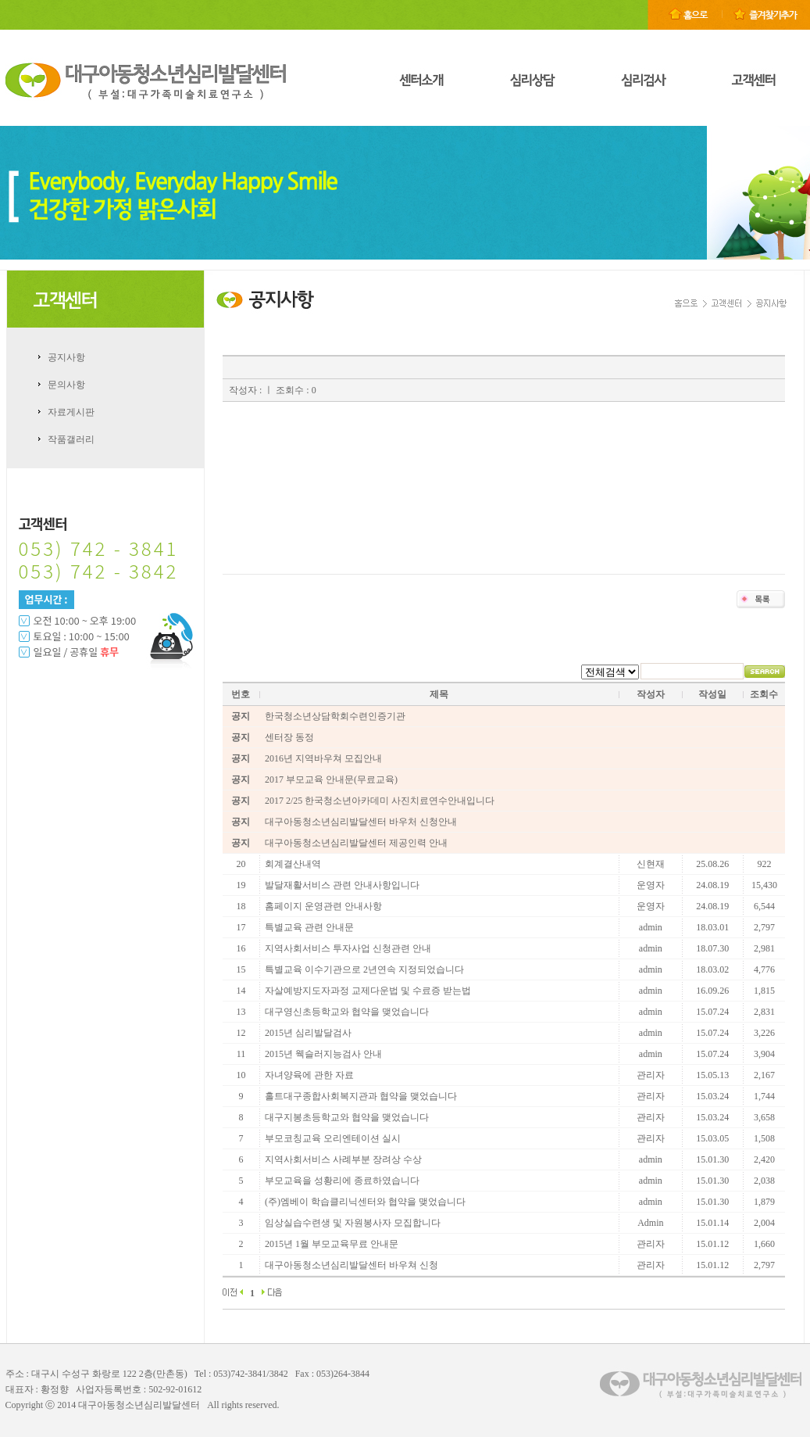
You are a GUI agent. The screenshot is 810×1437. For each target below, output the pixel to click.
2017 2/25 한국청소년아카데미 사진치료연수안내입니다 (379, 800)
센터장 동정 (289, 737)
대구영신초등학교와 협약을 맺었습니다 (347, 1011)
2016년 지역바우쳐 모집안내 (323, 758)
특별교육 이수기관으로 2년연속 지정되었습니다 (364, 969)
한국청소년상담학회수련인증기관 (335, 716)
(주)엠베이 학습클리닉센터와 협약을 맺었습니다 (365, 1201)
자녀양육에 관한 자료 (309, 1075)
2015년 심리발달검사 (308, 1032)
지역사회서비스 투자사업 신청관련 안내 (348, 948)
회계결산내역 (293, 863)
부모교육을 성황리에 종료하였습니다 (342, 1180)
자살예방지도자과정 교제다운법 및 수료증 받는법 (368, 990)
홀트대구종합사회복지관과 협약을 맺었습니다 (361, 1096)
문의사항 (66, 384)
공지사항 (66, 357)
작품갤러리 (71, 439)
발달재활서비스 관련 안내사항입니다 (342, 885)
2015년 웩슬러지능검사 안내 (323, 1053)
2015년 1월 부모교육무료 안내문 (331, 1243)
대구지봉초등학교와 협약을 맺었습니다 (347, 1117)
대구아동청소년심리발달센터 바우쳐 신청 (351, 1265)
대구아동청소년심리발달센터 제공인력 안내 (356, 842)
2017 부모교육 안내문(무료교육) (331, 779)
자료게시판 (71, 412)
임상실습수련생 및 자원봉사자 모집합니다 (353, 1222)
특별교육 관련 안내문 (309, 927)
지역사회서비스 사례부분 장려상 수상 (343, 1159)
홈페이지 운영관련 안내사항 (323, 906)
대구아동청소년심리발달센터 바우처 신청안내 (361, 821)
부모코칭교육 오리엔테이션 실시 (333, 1138)
